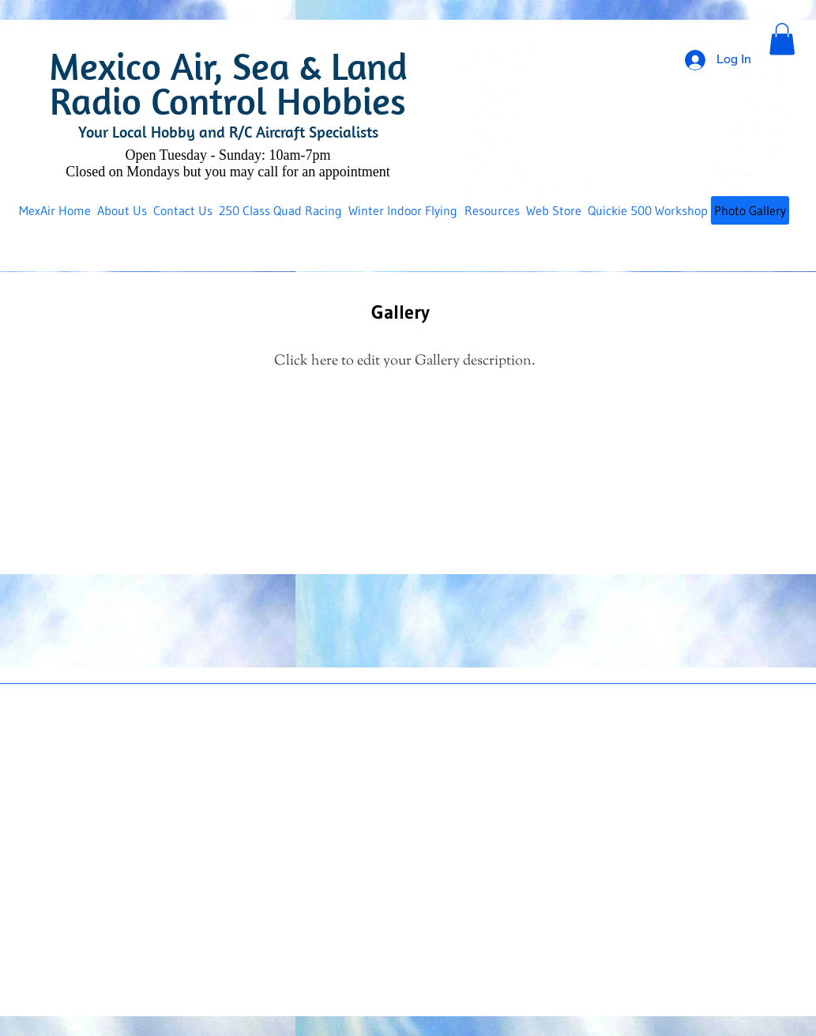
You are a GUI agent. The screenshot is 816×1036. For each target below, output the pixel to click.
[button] (782, 39)
